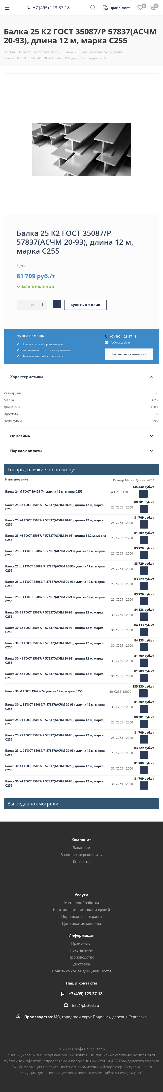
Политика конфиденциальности (81, 970)
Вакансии (81, 847)
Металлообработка (81, 902)
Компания (81, 839)
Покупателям (82, 950)
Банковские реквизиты (82, 854)
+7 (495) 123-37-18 (51, 7)
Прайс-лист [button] (81, 943)
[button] (116, 7)
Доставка (81, 963)
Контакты (81, 861)
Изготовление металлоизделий (81, 909)
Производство (81, 957)
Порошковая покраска (81, 916)
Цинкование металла (81, 923)
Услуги (81, 894)
